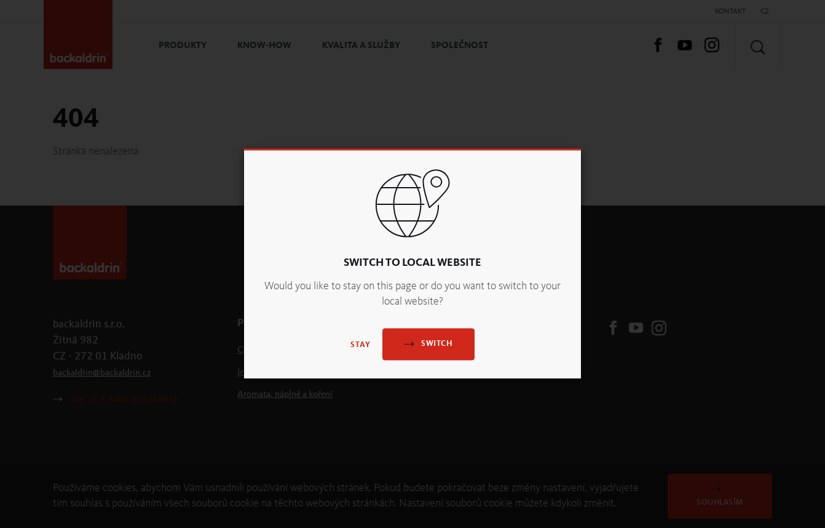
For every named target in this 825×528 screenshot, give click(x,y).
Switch (428, 343)
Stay (360, 345)
